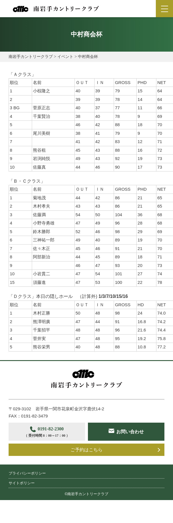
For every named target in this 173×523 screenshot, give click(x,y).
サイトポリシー (22, 498)
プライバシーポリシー (27, 489)
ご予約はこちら (86, 464)
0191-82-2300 (49, 432)
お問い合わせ (53, 449)
